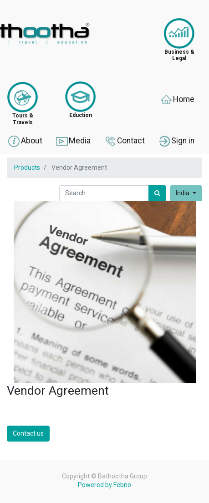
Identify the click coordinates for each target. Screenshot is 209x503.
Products (27, 167)
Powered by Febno (104, 484)
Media (73, 141)
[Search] (157, 193)
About (24, 141)
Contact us (28, 433)
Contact (124, 141)
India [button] (183, 193)
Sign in (176, 141)
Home (176, 100)
